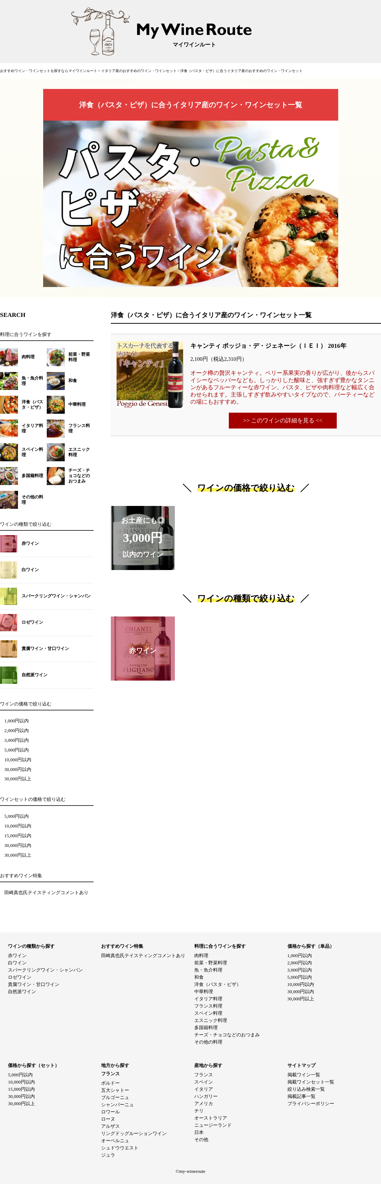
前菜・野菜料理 (210, 962)
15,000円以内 (17, 835)
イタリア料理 (208, 998)
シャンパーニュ (117, 1104)
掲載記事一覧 (301, 1096)
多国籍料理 (206, 1027)
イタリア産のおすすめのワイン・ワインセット (139, 71)
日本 (199, 1132)
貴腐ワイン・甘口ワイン (33, 984)
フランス (203, 1074)
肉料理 (201, 955)
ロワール (110, 1112)
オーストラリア (210, 1118)
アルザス (110, 1126)
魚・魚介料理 (208, 970)
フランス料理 (208, 1006)
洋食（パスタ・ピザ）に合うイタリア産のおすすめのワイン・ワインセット (241, 71)
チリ (199, 1110)
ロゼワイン (19, 977)
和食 (199, 977)
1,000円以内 (16, 720)
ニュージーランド (213, 1125)
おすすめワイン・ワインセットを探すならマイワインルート (49, 71)
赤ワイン (17, 955)
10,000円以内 (17, 759)
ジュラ (108, 1155)
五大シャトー (115, 1090)
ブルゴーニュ (115, 1097)
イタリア (203, 1089)
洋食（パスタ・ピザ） (217, 984)
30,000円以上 (17, 778)
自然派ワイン (22, 991)
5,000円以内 (16, 750)
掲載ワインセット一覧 (310, 1082)
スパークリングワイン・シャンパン (45, 970)
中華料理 (203, 991)
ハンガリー (206, 1096)
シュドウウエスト (120, 1148)
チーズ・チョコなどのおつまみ (227, 1034)
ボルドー (110, 1083)
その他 (201, 1139)
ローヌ (108, 1119)
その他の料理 (208, 1042)
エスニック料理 (210, 1020)
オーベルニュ (115, 1140)
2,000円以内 (16, 730)
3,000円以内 (16, 740)
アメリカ (203, 1103)
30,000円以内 (17, 769)
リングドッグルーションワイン (134, 1133)
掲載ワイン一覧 (303, 1074)
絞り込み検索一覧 (306, 1089)
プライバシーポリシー (310, 1103)
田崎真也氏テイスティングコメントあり (46, 892)
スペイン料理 (208, 1013)
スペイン (203, 1082)
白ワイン (17, 962)
